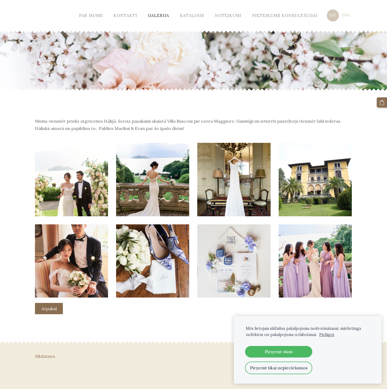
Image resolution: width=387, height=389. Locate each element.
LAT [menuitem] (332, 15)
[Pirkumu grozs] (382, 102)
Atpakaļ (49, 308)
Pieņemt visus (279, 351)
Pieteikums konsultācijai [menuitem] (284, 15)
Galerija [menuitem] (158, 15)
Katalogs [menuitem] (192, 15)
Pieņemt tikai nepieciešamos (279, 367)
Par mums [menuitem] (91, 15)
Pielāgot (326, 334)
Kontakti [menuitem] (125, 15)
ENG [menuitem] (346, 15)
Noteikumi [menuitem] (228, 15)
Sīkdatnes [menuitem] (45, 356)
